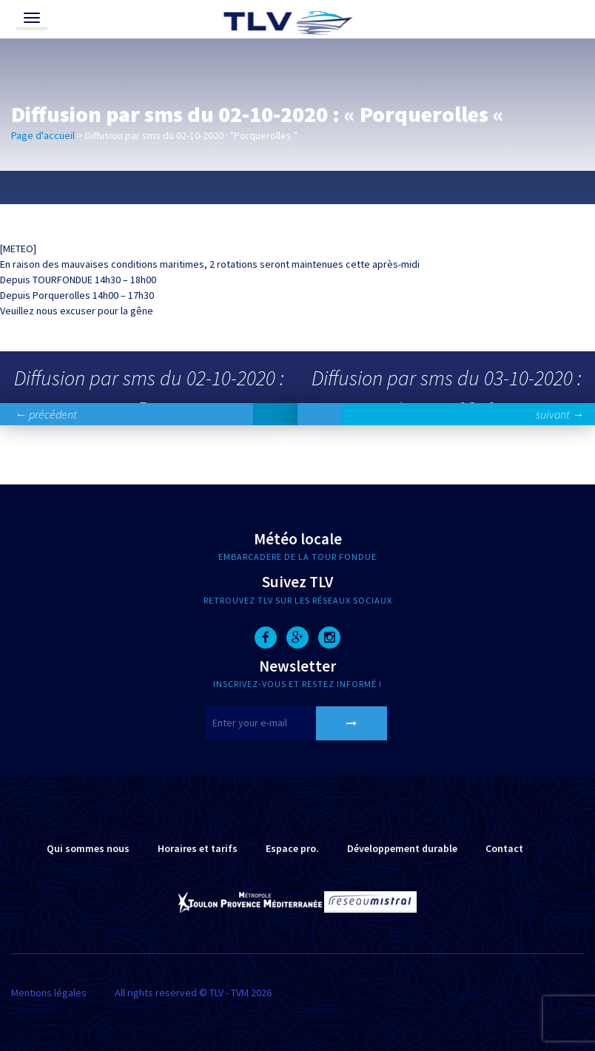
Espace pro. (292, 848)
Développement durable (402, 848)
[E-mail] (297, 723)
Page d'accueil (43, 135)
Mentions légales (49, 992)
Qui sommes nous (88, 848)
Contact (504, 848)
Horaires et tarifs (198, 848)
